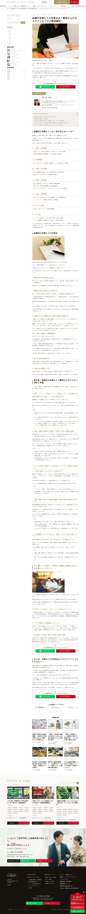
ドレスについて (64, 879)
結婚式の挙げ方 (12, 43)
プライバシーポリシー (32, 909)
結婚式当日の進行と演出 (15, 67)
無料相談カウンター (50, 874)
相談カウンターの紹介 (50, 877)
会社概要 (25, 909)
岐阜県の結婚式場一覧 (66, 886)
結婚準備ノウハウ (14, 8)
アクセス (20, 909)
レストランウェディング (15, 47)
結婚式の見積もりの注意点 (41, 118)
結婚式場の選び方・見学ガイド (16, 36)
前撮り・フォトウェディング (68, 877)
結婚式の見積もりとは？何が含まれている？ (46, 116)
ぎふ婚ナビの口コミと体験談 (15, 79)
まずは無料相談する (77, 907)
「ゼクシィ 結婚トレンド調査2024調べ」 (46, 333)
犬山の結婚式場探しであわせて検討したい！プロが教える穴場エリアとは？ (71, 764)
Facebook (55, 707)
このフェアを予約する (23, 823)
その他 (10, 41)
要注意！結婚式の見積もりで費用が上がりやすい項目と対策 (49, 120)
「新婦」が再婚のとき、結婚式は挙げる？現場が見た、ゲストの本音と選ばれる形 (71, 737)
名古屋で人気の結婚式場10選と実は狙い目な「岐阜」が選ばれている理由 (39, 764)
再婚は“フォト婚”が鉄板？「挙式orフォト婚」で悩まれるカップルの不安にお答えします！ (17, 104)
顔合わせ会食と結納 (14, 63)
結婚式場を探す (31, 874)
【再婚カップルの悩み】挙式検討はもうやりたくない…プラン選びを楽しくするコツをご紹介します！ (17, 94)
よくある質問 (9, 909)
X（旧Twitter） (40, 707)
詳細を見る (12, 823)
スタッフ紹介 (48, 879)
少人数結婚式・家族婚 (14, 51)
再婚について (12, 45)
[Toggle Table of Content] (76, 114)
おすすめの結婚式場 (14, 33)
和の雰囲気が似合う (33, 881)
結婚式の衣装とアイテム (14, 71)
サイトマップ (40, 909)
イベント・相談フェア (66, 874)
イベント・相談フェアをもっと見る (68, 783)
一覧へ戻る (55, 711)
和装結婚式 (12, 55)
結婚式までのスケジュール (15, 61)
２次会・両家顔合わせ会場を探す (69, 888)
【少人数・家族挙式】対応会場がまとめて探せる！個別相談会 (17, 801)
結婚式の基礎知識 (13, 49)
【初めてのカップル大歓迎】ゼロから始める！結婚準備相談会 (42, 801)
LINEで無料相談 (77, 911)
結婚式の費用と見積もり (33, 8)
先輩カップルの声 (49, 881)
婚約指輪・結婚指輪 (65, 881)
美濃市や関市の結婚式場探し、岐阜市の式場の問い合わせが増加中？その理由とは (39, 737)
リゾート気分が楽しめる (34, 883)
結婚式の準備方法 (12, 59)
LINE (71, 707)
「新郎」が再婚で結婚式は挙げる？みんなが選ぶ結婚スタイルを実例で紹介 (55, 737)
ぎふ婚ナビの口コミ (14, 81)
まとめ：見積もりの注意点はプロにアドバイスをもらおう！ (49, 124)
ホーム (8, 8)
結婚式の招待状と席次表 (15, 65)
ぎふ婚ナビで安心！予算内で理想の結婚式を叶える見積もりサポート (52, 122)
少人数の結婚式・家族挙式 (35, 879)
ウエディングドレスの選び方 (16, 73)
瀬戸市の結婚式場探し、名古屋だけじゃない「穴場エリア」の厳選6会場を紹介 (55, 764)
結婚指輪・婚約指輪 (14, 75)
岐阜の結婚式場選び (23, 8)
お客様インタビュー (50, 883)
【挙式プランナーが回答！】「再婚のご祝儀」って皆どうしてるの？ (17, 114)
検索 (24, 23)
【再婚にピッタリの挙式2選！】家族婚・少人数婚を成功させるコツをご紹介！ (17, 109)
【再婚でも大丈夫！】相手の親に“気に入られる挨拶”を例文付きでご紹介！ (17, 99)
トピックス (15, 909)
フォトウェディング (14, 53)
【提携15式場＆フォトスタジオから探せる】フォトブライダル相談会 (67, 802)
